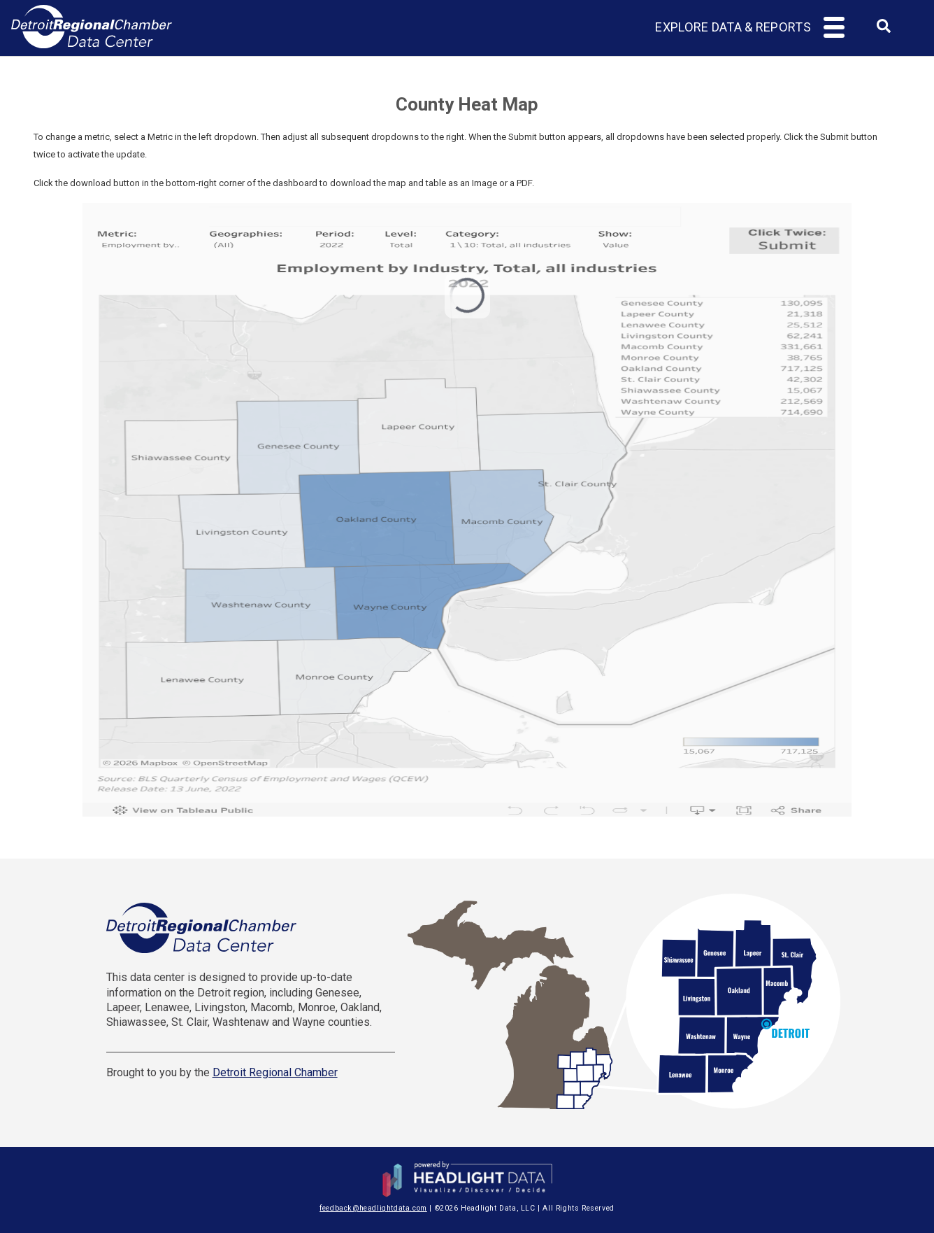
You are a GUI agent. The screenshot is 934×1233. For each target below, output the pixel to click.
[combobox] (884, 30)
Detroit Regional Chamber (275, 1072)
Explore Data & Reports (733, 27)
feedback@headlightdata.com (373, 1208)
